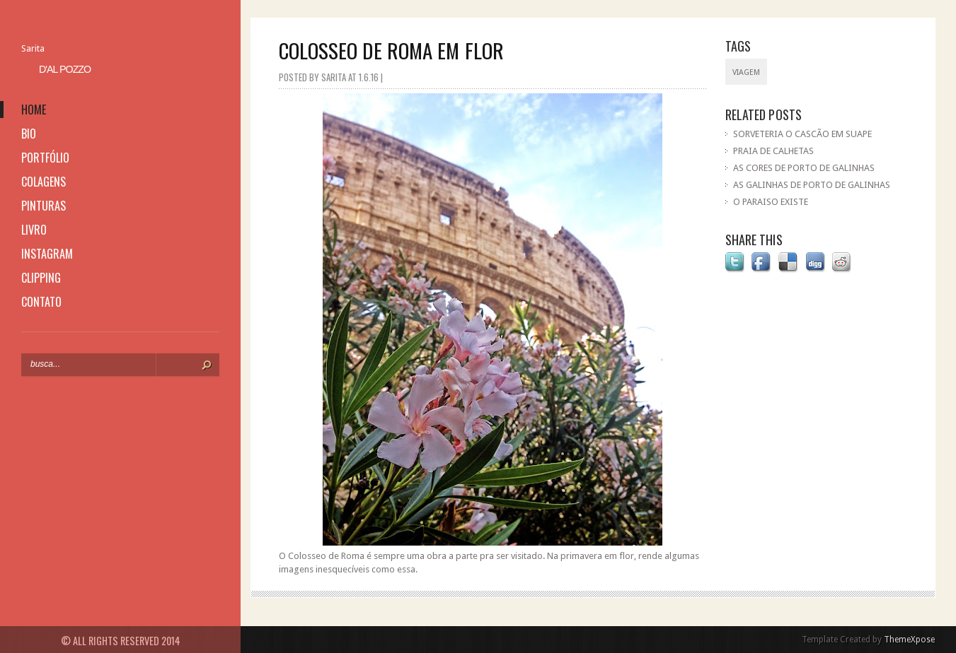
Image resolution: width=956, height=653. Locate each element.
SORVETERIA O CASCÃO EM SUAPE (802, 134)
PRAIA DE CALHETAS (773, 151)
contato (41, 301)
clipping (41, 277)
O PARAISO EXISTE (770, 201)
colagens (43, 181)
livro (34, 229)
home (33, 109)
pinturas (43, 205)
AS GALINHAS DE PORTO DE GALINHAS (811, 185)
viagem (746, 72)
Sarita (33, 48)
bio (28, 133)
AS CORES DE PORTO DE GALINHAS (804, 168)
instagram (47, 253)
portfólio (45, 157)
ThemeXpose (909, 640)
